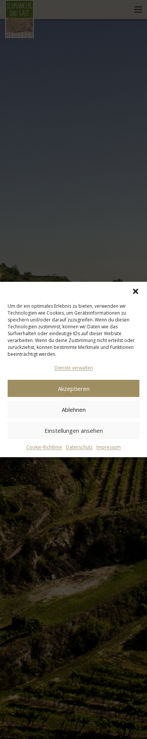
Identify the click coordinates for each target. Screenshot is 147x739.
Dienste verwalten (73, 368)
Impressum (108, 447)
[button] (135, 291)
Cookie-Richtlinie (44, 447)
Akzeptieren (73, 388)
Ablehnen (74, 409)
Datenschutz (79, 447)
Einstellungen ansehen (74, 430)
